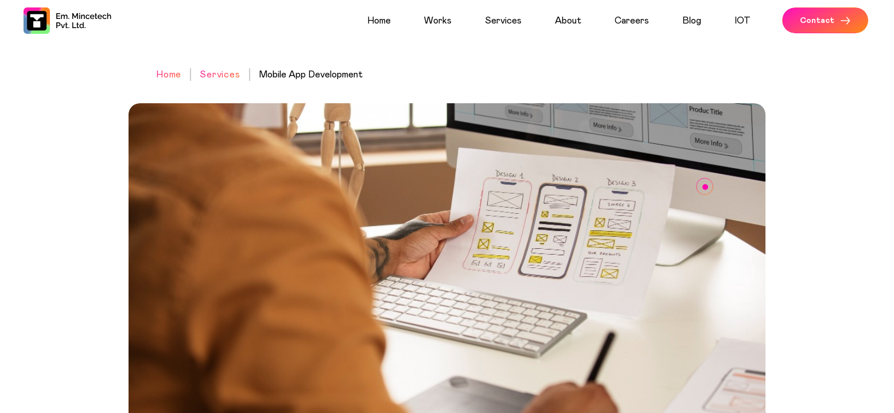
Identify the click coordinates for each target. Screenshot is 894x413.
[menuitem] (391, 20)
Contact (825, 20)
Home (168, 74)
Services (220, 74)
